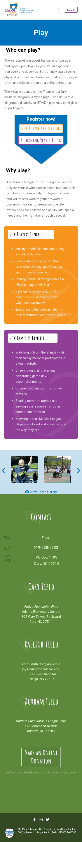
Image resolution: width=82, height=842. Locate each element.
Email (46, 538)
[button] (3, 470)
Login (71, 9)
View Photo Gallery (43, 492)
